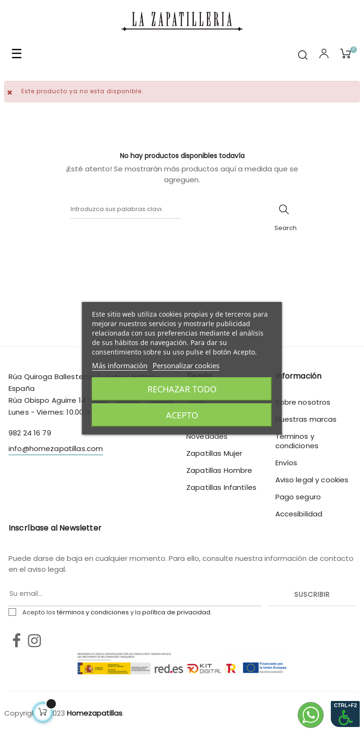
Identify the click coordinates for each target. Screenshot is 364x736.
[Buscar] (126, 209)
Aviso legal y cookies (312, 480)
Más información (119, 365)
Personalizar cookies (186, 365)
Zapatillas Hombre (219, 470)
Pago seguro (298, 497)
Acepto (182, 415)
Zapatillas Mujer (214, 453)
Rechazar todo (182, 389)
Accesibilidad (299, 514)
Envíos (286, 463)
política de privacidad (176, 612)
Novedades (207, 436)
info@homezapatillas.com (56, 448)
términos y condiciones (93, 612)
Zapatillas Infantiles (221, 487)
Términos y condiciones (297, 441)
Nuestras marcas (306, 419)
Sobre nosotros (303, 402)
